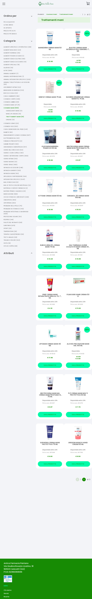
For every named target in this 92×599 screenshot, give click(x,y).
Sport (8, 228)
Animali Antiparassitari (14, 76)
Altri (8, 70)
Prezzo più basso (10, 34)
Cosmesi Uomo (11, 123)
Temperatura (10, 231)
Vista (7, 243)
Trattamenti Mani (15, 117)
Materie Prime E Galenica (15, 191)
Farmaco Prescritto (13, 141)
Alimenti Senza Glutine (14, 59)
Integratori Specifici (14, 179)
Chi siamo (8, 590)
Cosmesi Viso (11, 126)
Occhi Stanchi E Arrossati (16, 197)
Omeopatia (10, 200)
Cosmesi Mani (11, 108)
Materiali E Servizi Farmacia (16, 188)
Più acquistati (9, 22)
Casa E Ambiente (11, 96)
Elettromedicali (12, 138)
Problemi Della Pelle (13, 206)
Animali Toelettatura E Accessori (17, 83)
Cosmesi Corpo (12, 99)
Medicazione (11, 194)
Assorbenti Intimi (12, 87)
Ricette (6, 597)
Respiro (9, 220)
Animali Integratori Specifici (17, 79)
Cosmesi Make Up (12, 105)
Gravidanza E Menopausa (15, 147)
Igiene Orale (10, 165)
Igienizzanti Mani (14, 111)
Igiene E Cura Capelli (14, 153)
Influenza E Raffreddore (15, 176)
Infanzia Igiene (11, 173)
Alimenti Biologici (12, 50)
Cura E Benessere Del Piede (16, 129)
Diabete (8, 132)
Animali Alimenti (11, 73)
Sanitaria (9, 225)
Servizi (6, 593)
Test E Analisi (10, 237)
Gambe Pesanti (11, 144)
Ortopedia (10, 203)
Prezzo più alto (10, 31)
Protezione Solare (13, 217)
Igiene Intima (11, 159)
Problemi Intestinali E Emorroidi (16, 213)
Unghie (10, 120)
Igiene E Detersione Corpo (16, 156)
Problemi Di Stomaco (14, 209)
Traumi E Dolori (12, 240)
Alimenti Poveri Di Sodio (14, 56)
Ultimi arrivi (8, 25)
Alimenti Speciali (12, 65)
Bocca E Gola (11, 93)
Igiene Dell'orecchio (13, 150)
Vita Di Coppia (10, 246)
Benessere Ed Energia (14, 90)
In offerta (8, 28)
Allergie (8, 68)
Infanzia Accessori (13, 168)
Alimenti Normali (12, 53)
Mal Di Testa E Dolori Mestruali (17, 185)
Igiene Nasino (10, 162)
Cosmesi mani (51, 14)
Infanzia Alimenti (12, 170)
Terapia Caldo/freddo (14, 234)
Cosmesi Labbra (11, 102)
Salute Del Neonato (13, 222)
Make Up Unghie (13, 114)
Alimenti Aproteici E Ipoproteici (17, 47)
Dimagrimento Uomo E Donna (17, 135)
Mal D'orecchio (11, 182)
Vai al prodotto (50, 69)
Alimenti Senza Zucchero (15, 62)
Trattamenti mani (66, 14)
